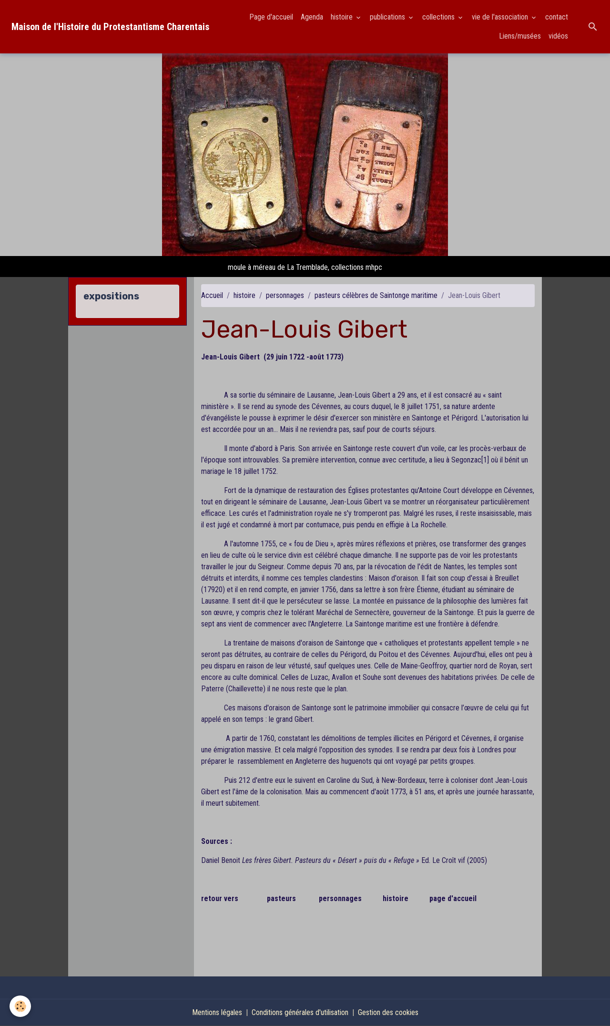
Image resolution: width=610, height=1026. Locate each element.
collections (439, 16)
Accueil (212, 295)
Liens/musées (520, 36)
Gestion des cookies (388, 1012)
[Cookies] (20, 1006)
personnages (285, 295)
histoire (343, 16)
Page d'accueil (271, 16)
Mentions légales (217, 1012)
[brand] (110, 26)
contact (556, 16)
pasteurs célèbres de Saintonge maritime (376, 295)
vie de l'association (501, 16)
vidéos (558, 36)
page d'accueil (453, 898)
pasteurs (281, 898)
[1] (485, 459)
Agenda (312, 16)
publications (388, 16)
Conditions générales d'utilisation (300, 1012)
